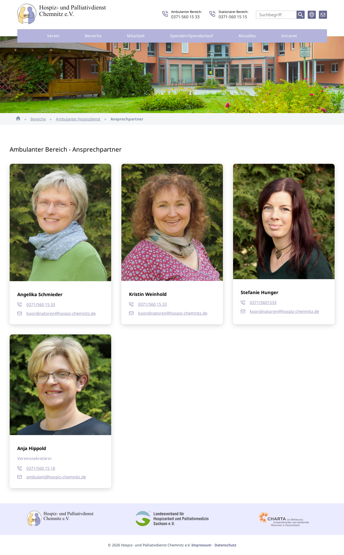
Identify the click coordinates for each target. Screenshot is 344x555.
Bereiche (93, 36)
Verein (53, 36)
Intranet (289, 36)
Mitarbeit (136, 36)
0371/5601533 (263, 302)
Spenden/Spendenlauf (191, 36)
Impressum (201, 545)
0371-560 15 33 (185, 17)
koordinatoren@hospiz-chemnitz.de (61, 313)
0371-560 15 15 (233, 17)
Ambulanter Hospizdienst (78, 118)
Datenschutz (225, 545)
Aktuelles (247, 36)
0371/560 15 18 (40, 468)
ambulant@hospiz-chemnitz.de (56, 477)
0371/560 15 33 (40, 304)
